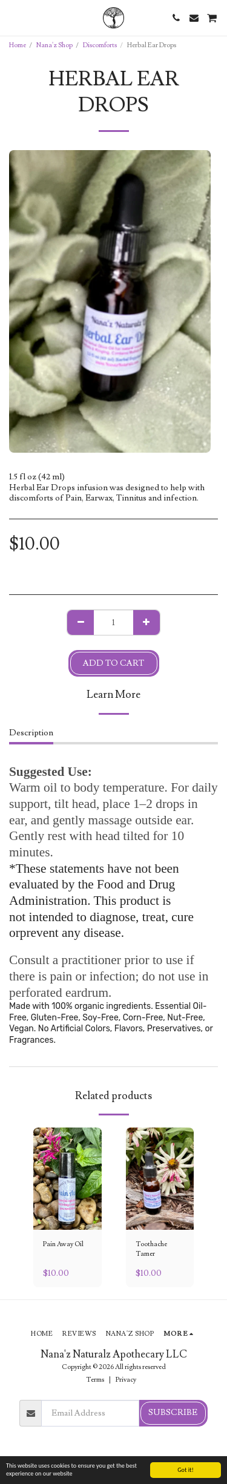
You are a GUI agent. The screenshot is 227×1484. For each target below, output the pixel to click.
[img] (67, 1179)
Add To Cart (113, 663)
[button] (13, 17)
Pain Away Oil (63, 1244)
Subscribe (172, 1412)
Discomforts (100, 45)
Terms (95, 1379)
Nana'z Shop (54, 45)
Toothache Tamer (151, 1249)
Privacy (126, 1379)
